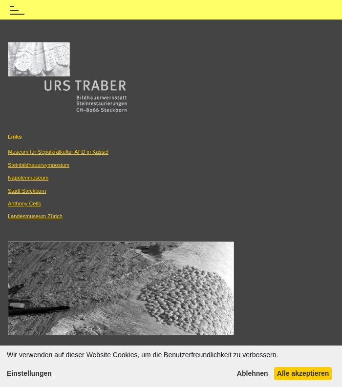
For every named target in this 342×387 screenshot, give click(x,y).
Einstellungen (29, 373)
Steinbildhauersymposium (38, 165)
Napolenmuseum (28, 178)
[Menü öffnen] (17, 8)
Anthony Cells (24, 203)
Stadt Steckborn (27, 191)
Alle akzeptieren (303, 373)
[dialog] (171, 366)
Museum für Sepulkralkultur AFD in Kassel (58, 152)
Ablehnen (252, 373)
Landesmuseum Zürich (35, 216)
